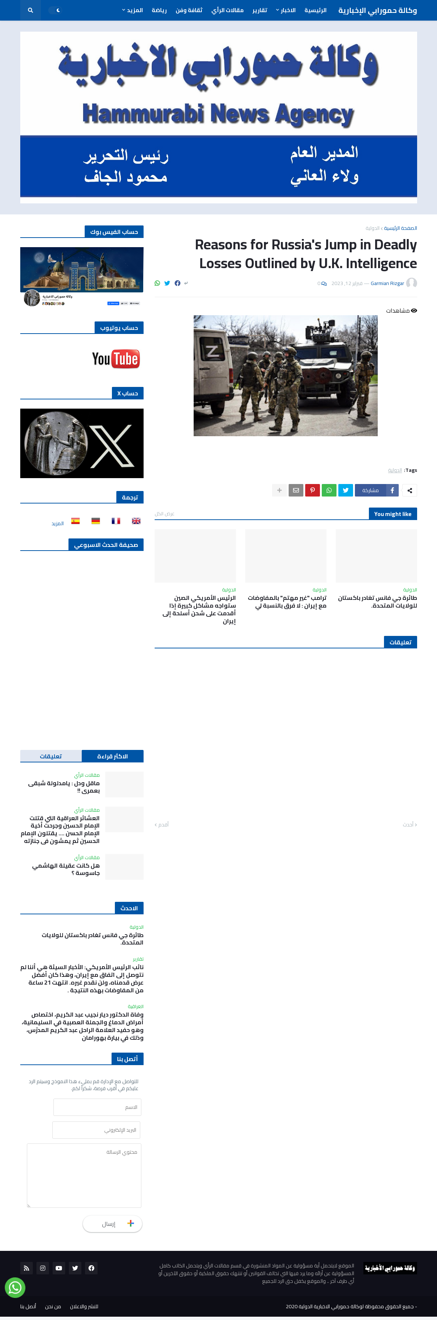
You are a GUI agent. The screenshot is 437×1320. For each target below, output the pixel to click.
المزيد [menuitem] (135, 10)
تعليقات (51, 756)
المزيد (58, 523)
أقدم (163, 825)
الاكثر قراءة (112, 756)
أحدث (408, 825)
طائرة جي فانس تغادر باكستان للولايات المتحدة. (377, 601)
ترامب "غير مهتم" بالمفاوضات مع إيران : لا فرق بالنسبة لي (287, 601)
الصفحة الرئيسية (400, 228)
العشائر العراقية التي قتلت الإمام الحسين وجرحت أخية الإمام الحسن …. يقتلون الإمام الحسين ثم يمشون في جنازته (60, 829)
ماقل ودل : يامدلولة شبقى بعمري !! (64, 787)
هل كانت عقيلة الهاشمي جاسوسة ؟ (66, 869)
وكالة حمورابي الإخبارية (377, 10)
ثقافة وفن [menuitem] (189, 10)
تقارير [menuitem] (260, 10)
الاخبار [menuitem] (288, 10)
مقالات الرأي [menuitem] (227, 10)
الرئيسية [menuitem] (315, 10)
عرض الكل (165, 513)
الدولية (373, 228)
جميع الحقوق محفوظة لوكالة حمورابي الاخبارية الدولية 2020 (350, 1309)
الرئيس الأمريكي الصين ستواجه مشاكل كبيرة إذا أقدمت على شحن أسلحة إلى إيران (199, 609)
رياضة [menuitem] (159, 10)
